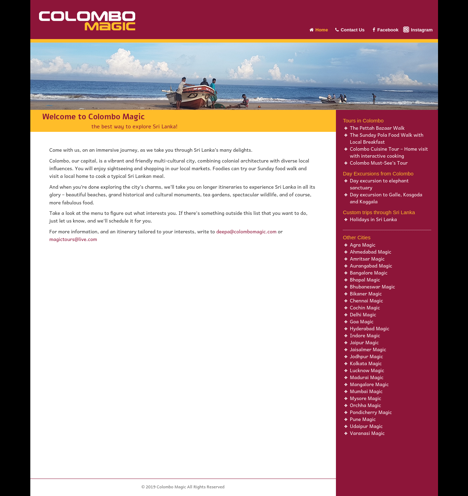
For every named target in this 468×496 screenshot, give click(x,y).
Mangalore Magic (369, 384)
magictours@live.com (73, 239)
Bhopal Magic (365, 279)
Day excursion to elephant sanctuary (379, 183)
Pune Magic (363, 419)
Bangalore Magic (369, 272)
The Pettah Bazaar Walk (377, 127)
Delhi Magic (363, 314)
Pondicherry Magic (371, 412)
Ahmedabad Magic (370, 251)
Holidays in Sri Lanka (373, 219)
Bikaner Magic (366, 293)
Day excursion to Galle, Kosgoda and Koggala (386, 197)
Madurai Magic (367, 377)
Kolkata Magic (366, 363)
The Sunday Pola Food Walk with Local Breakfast (386, 138)
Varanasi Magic (367, 433)
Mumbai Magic (366, 391)
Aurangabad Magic (371, 265)
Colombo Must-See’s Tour (379, 162)
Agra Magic (363, 244)
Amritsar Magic (367, 258)
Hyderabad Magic (369, 328)
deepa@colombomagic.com (246, 231)
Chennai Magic (366, 300)
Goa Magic (362, 321)
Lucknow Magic (367, 370)
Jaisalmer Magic (368, 349)
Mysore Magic (365, 398)
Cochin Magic (365, 307)
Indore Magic (365, 335)
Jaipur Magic (364, 342)
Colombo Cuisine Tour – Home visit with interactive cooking (389, 152)
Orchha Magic (365, 405)
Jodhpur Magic (366, 356)
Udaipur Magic (366, 426)
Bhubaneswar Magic (372, 286)
